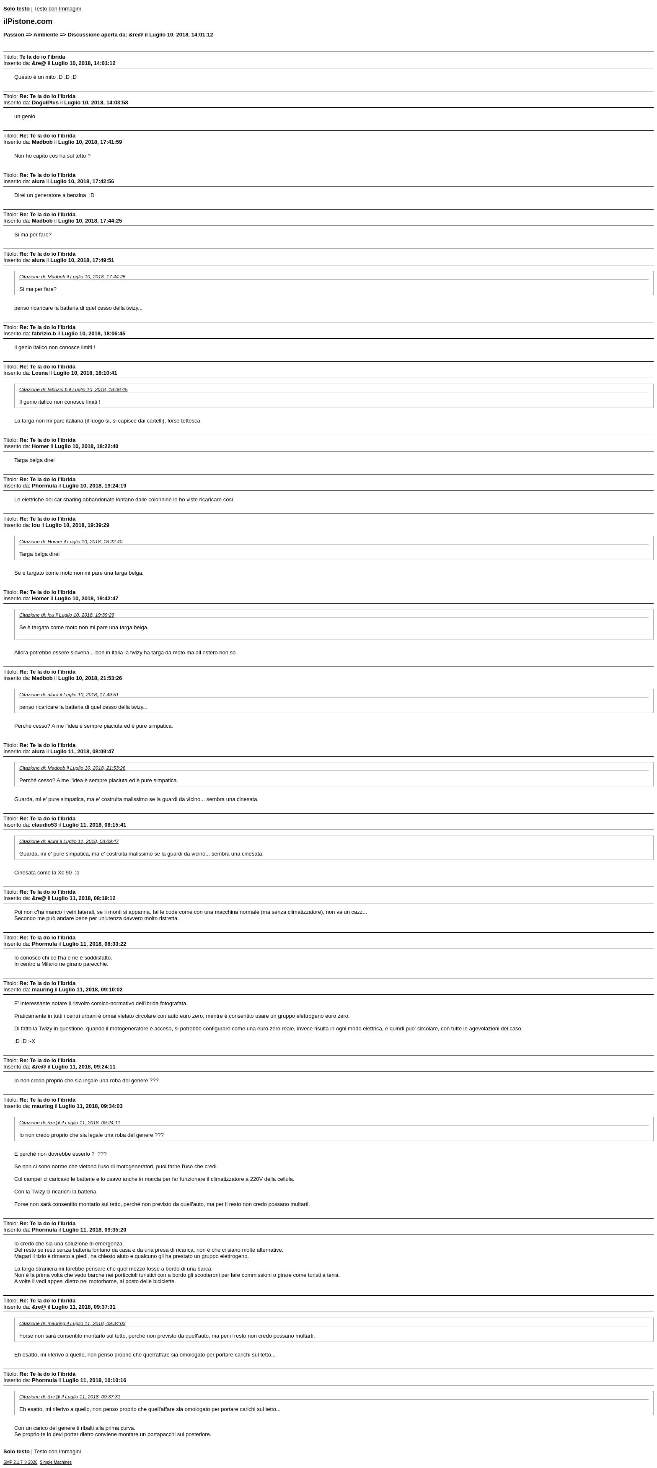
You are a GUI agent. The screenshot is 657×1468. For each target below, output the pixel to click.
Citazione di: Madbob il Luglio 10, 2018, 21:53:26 (72, 767)
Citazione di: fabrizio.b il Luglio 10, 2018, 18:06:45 (73, 389)
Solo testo (16, 8)
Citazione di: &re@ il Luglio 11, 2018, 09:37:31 (69, 1396)
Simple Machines (56, 1462)
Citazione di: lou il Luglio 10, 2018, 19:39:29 (66, 614)
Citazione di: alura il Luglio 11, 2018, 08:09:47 (69, 841)
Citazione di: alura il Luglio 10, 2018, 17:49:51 (69, 694)
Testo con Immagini (57, 8)
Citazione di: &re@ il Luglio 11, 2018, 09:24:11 (69, 1122)
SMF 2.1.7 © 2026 (20, 1462)
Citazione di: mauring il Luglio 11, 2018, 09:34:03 (72, 1323)
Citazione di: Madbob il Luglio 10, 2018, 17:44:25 (72, 276)
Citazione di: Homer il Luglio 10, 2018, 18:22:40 (70, 541)
